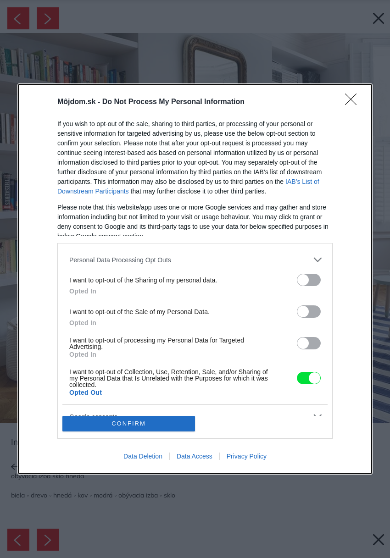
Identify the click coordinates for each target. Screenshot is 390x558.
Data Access (194, 456)
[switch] (309, 280)
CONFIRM (128, 423)
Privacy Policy (247, 456)
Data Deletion (142, 456)
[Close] (353, 102)
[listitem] (195, 260)
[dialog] (195, 278)
